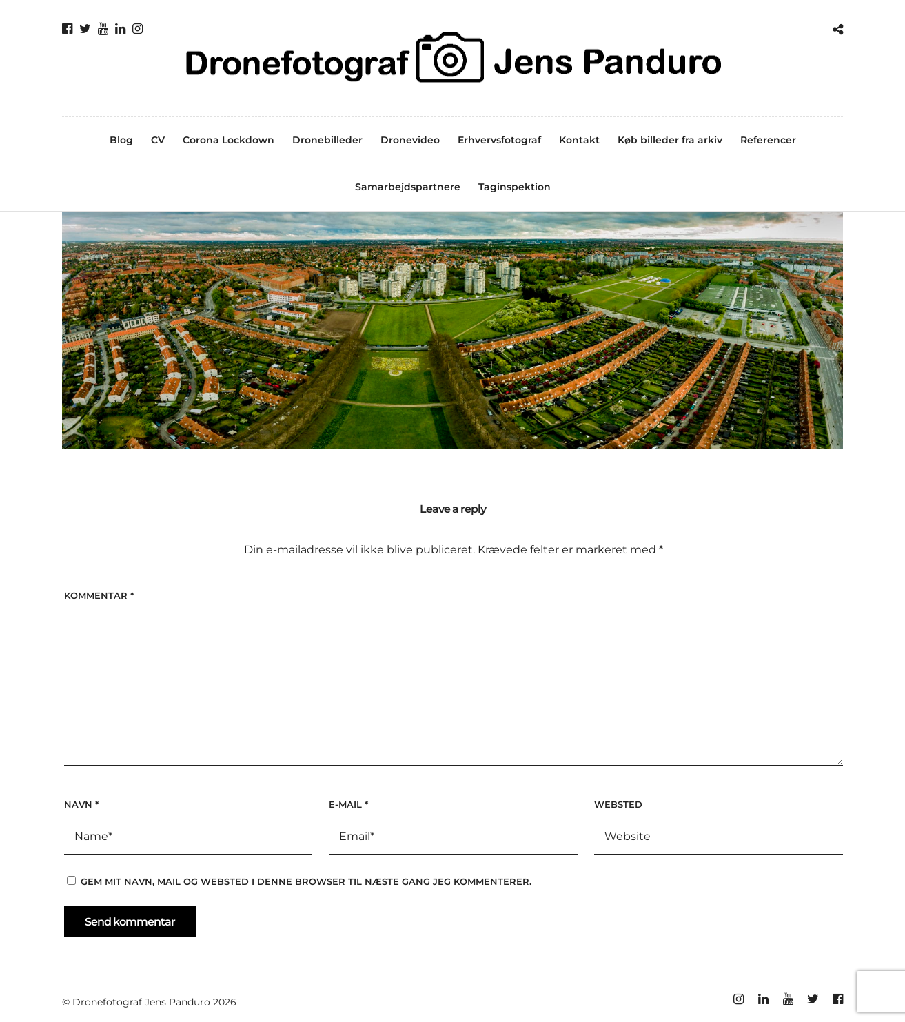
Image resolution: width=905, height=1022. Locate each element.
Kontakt (579, 140)
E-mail (348, 804)
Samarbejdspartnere (407, 187)
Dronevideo (410, 140)
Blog (121, 140)
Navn (81, 804)
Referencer (768, 140)
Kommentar (99, 595)
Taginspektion (514, 187)
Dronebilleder (327, 140)
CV (158, 140)
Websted (618, 804)
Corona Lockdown (228, 140)
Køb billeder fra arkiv (670, 140)
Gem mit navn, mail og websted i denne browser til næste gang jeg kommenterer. (306, 881)
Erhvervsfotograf (499, 140)
